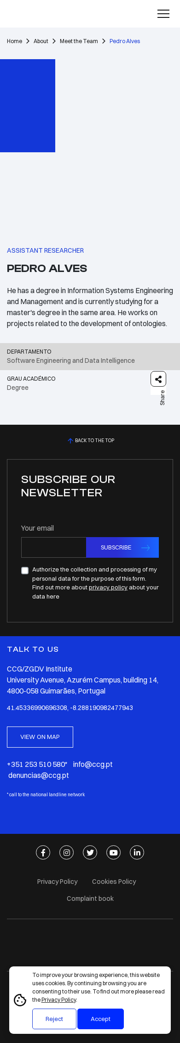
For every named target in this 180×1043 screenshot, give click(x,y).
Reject (54, 1018)
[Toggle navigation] (163, 14)
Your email (37, 528)
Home (14, 41)
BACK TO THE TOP (90, 440)
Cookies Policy (114, 881)
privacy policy (108, 587)
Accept (100, 1018)
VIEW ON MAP (40, 736)
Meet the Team (79, 41)
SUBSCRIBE (116, 547)
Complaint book (90, 898)
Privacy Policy (58, 999)
